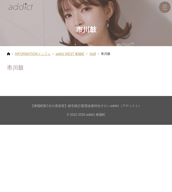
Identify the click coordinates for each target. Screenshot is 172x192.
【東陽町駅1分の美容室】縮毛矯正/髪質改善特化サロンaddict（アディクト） (86, 106)
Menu (165, 7)
